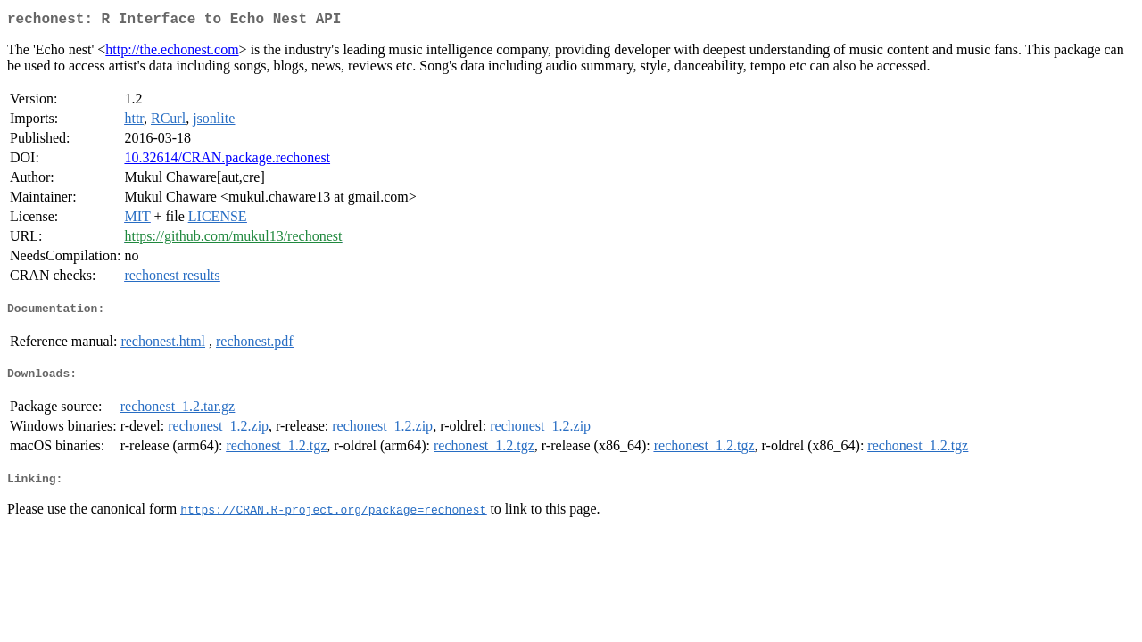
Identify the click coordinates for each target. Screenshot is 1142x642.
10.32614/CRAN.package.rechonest (227, 161)
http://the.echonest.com (171, 53)
